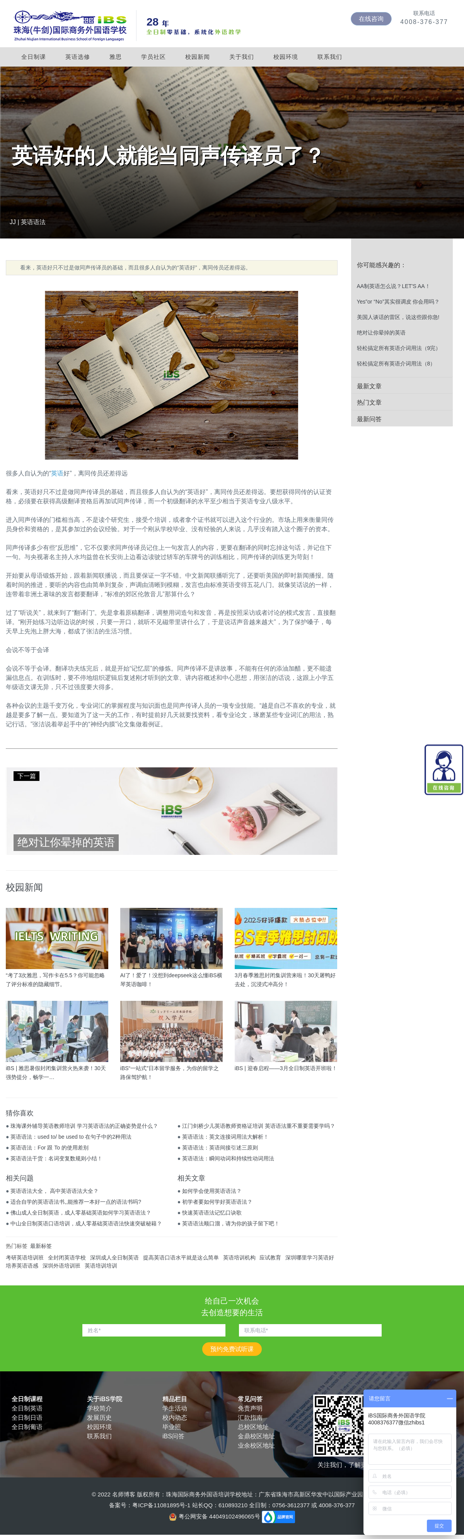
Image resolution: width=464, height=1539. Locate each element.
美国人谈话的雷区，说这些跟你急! (398, 317)
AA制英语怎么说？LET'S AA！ (393, 286)
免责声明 (250, 1408)
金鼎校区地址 (256, 1436)
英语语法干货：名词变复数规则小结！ (56, 1158)
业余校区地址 (256, 1445)
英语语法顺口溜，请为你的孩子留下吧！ (231, 1223)
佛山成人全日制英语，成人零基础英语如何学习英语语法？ (80, 1213)
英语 (57, 473)
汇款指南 (250, 1417)
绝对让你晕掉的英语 (381, 332)
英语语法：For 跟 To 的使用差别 (49, 1147)
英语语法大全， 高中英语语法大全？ (54, 1191)
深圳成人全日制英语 (114, 1257)
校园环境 (285, 56)
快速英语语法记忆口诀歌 (212, 1213)
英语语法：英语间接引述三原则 (220, 1147)
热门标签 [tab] (16, 1246)
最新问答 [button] (369, 419)
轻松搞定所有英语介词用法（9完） (399, 348)
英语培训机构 (239, 1257)
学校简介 (99, 1408)
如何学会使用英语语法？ (212, 1191)
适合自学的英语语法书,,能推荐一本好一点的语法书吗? (75, 1202)
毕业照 (171, 1427)
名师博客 (123, 1494)
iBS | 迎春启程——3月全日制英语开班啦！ (286, 1068)
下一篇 (26, 776)
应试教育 (270, 1257)
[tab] (402, 265)
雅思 (115, 56)
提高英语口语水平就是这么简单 (181, 1257)
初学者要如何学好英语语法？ (217, 1202)
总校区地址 (253, 1427)
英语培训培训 (101, 1266)
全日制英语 (27, 1408)
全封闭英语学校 (67, 1257)
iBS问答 (173, 1436)
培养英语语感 (22, 1266)
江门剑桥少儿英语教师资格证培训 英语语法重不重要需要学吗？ (258, 1126)
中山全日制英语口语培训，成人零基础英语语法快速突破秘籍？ (86, 1223)
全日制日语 (27, 1417)
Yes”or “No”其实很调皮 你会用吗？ (398, 302)
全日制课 (33, 56)
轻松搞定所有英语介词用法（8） (396, 363)
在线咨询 (371, 18)
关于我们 (241, 56)
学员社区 (153, 56)
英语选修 (77, 56)
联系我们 (329, 56)
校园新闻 (197, 56)
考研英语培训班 (25, 1257)
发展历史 (99, 1417)
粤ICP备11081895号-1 (161, 1505)
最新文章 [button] (369, 386)
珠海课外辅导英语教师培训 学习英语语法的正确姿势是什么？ (84, 1126)
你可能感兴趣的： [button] (381, 265)
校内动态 (174, 1417)
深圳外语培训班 (61, 1266)
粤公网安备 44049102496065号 (215, 1516)
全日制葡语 (27, 1427)
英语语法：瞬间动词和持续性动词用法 (228, 1158)
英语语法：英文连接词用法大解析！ (225, 1137)
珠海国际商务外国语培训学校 (203, 1494)
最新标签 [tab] (41, 1246)
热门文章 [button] (369, 402)
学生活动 (174, 1408)
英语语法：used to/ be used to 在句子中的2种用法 (70, 1137)
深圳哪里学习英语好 (309, 1257)
